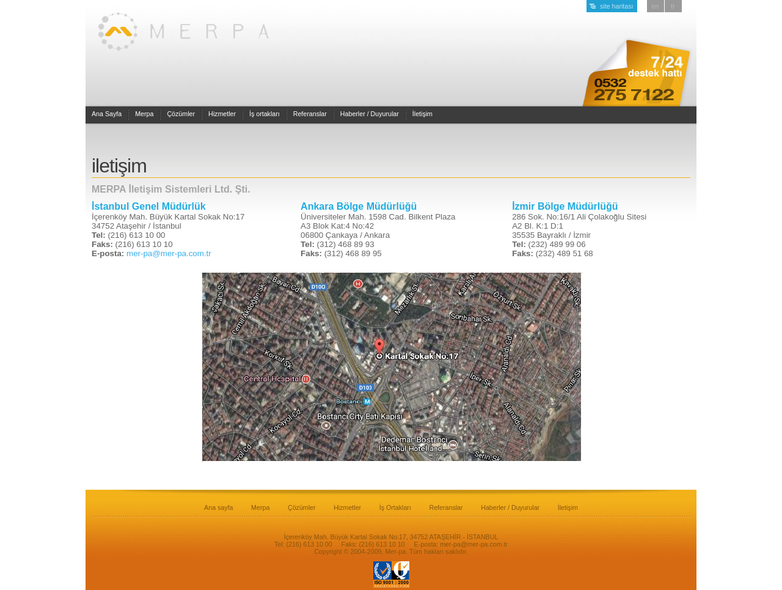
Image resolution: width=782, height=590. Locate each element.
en (655, 6)
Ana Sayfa (107, 113)
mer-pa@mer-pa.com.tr (168, 253)
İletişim (422, 113)
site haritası (617, 6)
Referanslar (310, 113)
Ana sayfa (218, 507)
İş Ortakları (395, 507)
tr (673, 6)
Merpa (144, 113)
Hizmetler (222, 113)
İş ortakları (264, 113)
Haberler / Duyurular (369, 113)
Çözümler (181, 113)
